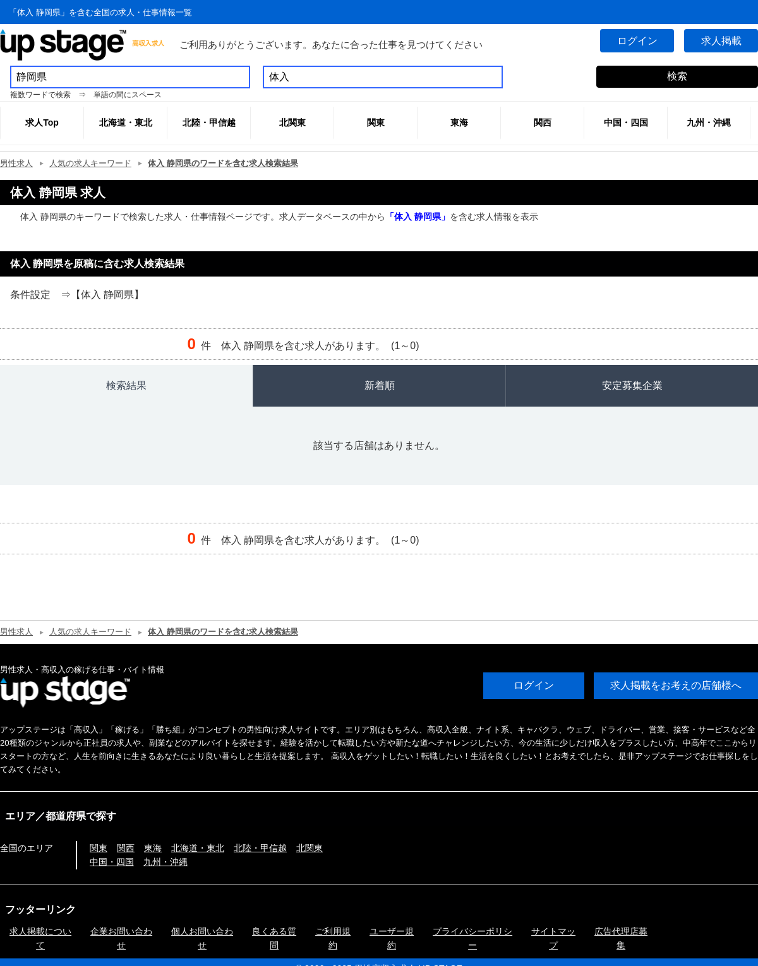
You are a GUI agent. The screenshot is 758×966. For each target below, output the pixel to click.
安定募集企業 (632, 385)
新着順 (379, 385)
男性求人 (16, 163)
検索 (677, 76)
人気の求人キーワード (90, 163)
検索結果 (126, 385)
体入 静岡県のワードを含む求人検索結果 (223, 163)
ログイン (634, 40)
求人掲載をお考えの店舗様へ (676, 685)
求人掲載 (720, 40)
